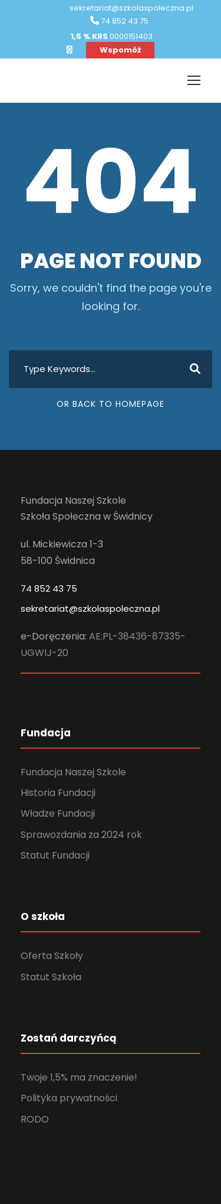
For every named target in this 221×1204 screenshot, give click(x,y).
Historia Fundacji (58, 793)
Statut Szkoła (51, 977)
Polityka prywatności (69, 1098)
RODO (35, 1119)
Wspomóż (120, 50)
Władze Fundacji (58, 813)
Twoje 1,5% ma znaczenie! (79, 1077)
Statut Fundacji (55, 855)
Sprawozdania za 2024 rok (81, 834)
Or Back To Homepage (110, 404)
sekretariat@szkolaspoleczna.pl (90, 608)
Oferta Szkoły (52, 955)
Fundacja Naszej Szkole (73, 772)
